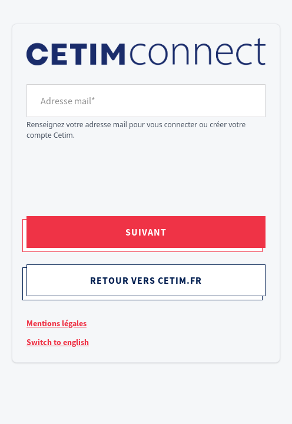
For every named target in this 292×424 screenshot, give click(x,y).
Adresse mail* (68, 101)
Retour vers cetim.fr (146, 280)
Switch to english (57, 342)
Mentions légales (56, 323)
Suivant (146, 232)
